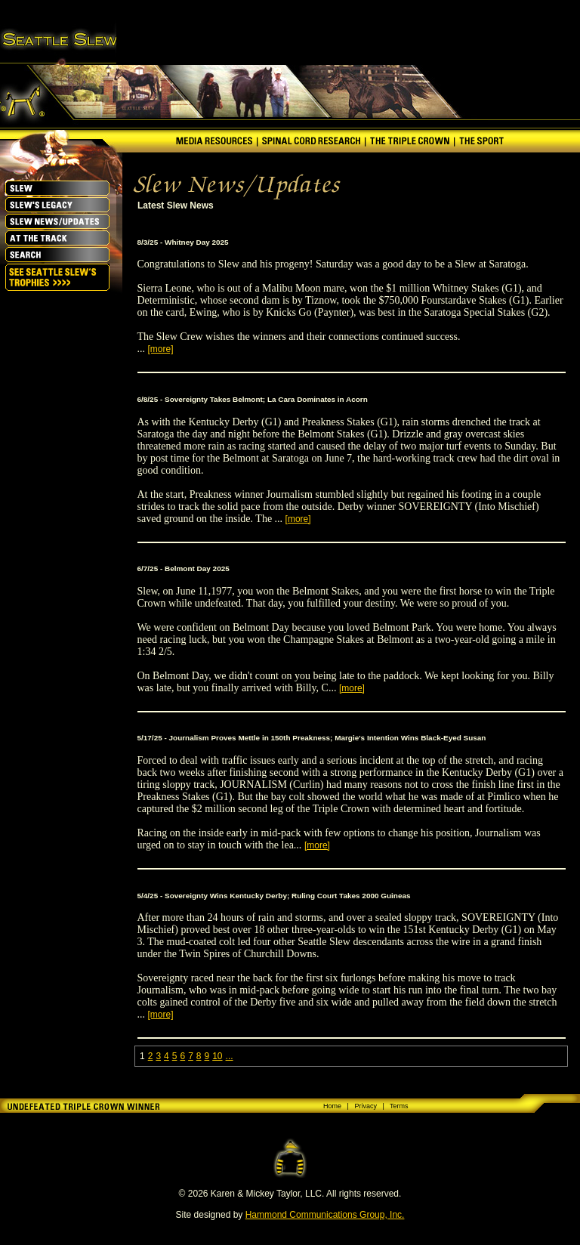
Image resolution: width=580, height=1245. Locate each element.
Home (332, 1106)
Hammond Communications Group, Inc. (325, 1214)
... (229, 1056)
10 (217, 1056)
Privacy (365, 1106)
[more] (161, 349)
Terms (399, 1106)
